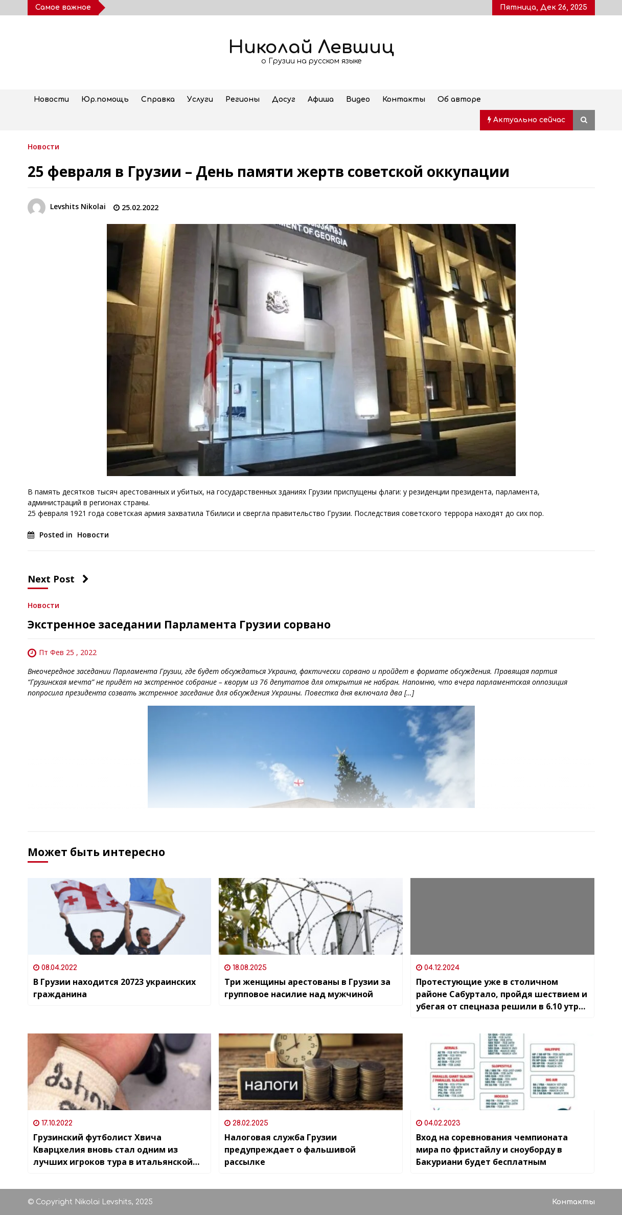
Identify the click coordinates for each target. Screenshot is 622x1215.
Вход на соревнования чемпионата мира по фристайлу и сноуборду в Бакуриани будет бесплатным (492, 1149)
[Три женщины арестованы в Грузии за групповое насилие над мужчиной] (311, 916)
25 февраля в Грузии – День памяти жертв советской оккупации (269, 171)
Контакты (403, 99)
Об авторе (459, 99)
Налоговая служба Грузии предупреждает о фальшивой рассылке (290, 1149)
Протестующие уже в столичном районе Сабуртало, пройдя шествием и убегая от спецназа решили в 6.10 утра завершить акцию (501, 994)
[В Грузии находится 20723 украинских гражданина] (120, 916)
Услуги (200, 99)
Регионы (242, 99)
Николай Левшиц (311, 47)
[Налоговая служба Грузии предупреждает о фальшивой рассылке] (311, 1071)
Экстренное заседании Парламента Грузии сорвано (179, 624)
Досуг (283, 99)
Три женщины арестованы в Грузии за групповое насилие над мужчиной (307, 988)
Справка (158, 99)
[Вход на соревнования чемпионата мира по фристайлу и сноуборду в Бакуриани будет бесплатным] (502, 1071)
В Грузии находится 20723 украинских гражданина (114, 988)
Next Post (58, 579)
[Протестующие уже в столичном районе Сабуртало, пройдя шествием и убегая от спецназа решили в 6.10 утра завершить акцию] (502, 916)
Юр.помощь (105, 99)
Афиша (321, 99)
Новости (51, 99)
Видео (358, 99)
